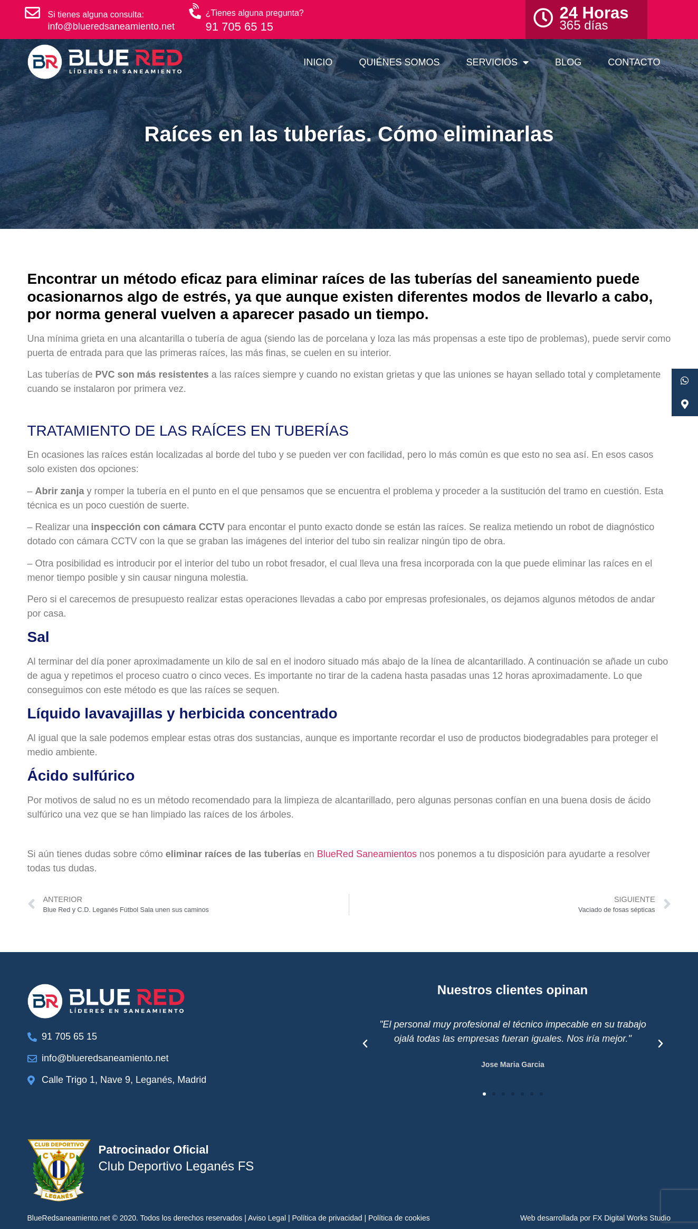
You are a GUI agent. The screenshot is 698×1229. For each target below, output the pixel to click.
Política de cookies (399, 1218)
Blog (568, 62)
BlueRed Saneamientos (367, 854)
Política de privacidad (327, 1218)
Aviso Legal (267, 1218)
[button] (365, 1044)
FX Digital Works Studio (631, 1218)
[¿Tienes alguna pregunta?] (196, 12)
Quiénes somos (399, 62)
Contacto (634, 62)
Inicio (317, 62)
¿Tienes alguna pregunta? (255, 12)
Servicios (497, 62)
